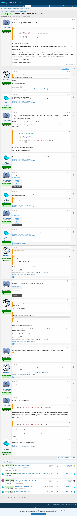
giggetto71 (70, 481)
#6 (70, 172)
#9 (70, 229)
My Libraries (27, 90)
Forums (28, 6)
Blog (22, 6)
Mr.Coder (7, 483)
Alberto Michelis (7, 16)
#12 (69, 300)
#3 (70, 94)
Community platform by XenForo (38, 507)
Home (72, 504)
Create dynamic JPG (20, 274)
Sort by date (65, 68)
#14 (69, 364)
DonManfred (6, 79)
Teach (17, 6)
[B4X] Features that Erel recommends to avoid (21, 101)
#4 (70, 112)
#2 (70, 71)
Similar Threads (26, 16)
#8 (70, 210)
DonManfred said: (17, 313)
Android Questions (21, 470)
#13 (69, 348)
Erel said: (15, 318)
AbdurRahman (8, 470)
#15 (69, 381)
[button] (11, 6)
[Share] (73, 20)
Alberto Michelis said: (18, 74)
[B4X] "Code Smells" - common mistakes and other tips (23, 102)
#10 (69, 247)
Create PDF (14, 274)
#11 (69, 281)
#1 (74, 19)
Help (69, 504)
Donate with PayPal (40, 89)
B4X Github (26, 8)
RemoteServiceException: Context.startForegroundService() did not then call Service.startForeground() (19, 467)
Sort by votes (72, 68)
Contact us (49, 504)
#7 (70, 191)
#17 (69, 439)
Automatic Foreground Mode (22, 491)
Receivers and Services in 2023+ (23, 486)
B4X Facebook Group (18, 8)
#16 (69, 397)
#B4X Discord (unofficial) (6, 8)
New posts (35, 6)
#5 (70, 154)
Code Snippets (17, 477)
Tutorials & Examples (18, 488)
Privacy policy (64, 504)
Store (5, 6)
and (20, 243)
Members (43, 6)
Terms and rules (55, 504)
